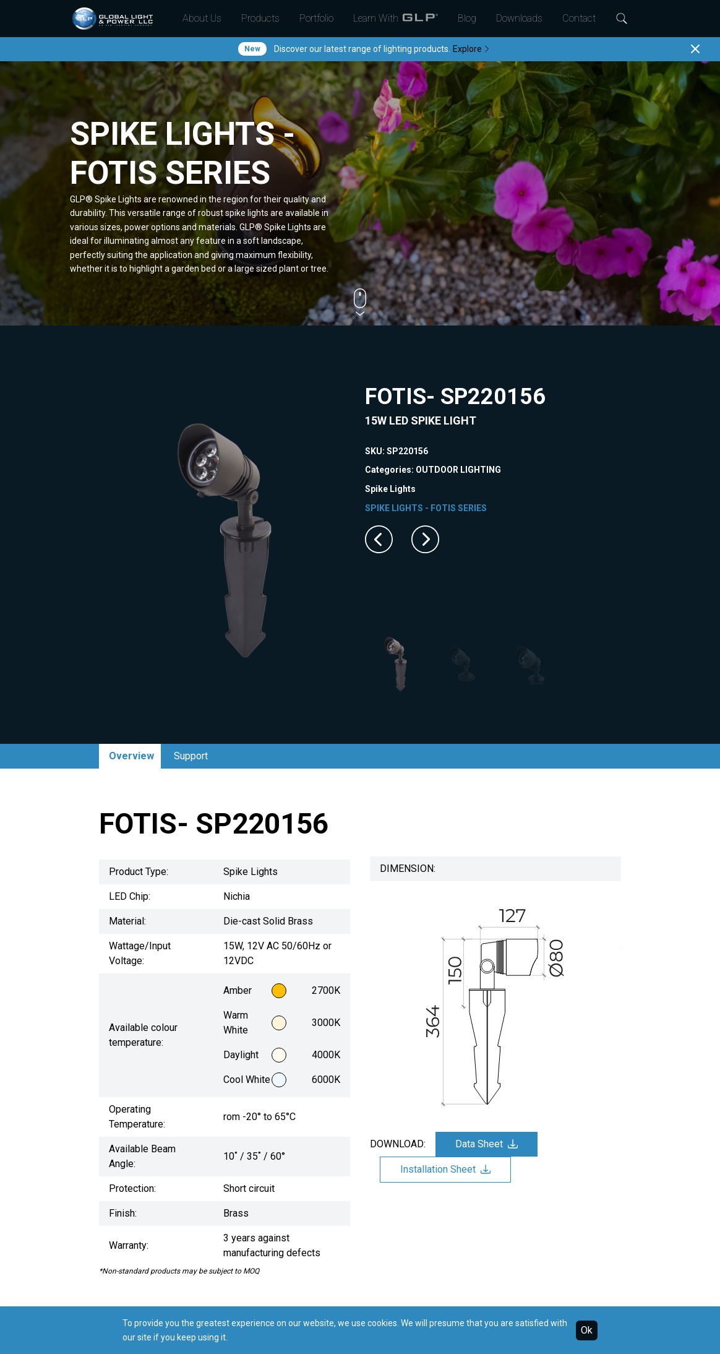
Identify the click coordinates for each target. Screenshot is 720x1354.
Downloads (519, 18)
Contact (579, 18)
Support (191, 756)
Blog (467, 18)
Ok (587, 1330)
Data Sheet (486, 1144)
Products (260, 18)
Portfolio (316, 18)
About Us (201, 18)
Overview (131, 756)
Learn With (395, 18)
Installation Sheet (445, 1169)
